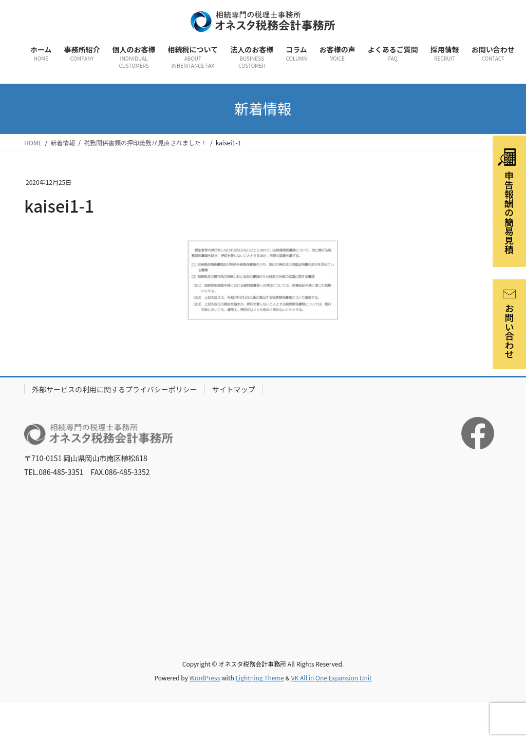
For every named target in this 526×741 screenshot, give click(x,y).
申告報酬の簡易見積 (507, 201)
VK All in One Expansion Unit (331, 677)
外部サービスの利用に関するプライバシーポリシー (114, 389)
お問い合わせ (509, 324)
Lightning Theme (259, 677)
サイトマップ (233, 389)
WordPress (205, 677)
